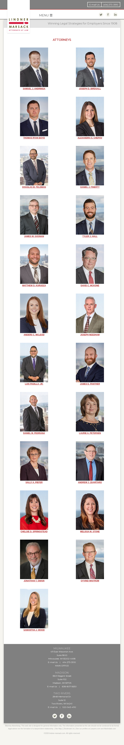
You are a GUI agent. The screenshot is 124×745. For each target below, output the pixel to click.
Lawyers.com (95, 729)
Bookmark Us (69, 729)
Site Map (58, 729)
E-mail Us (94, 4)
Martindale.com (110, 729)
